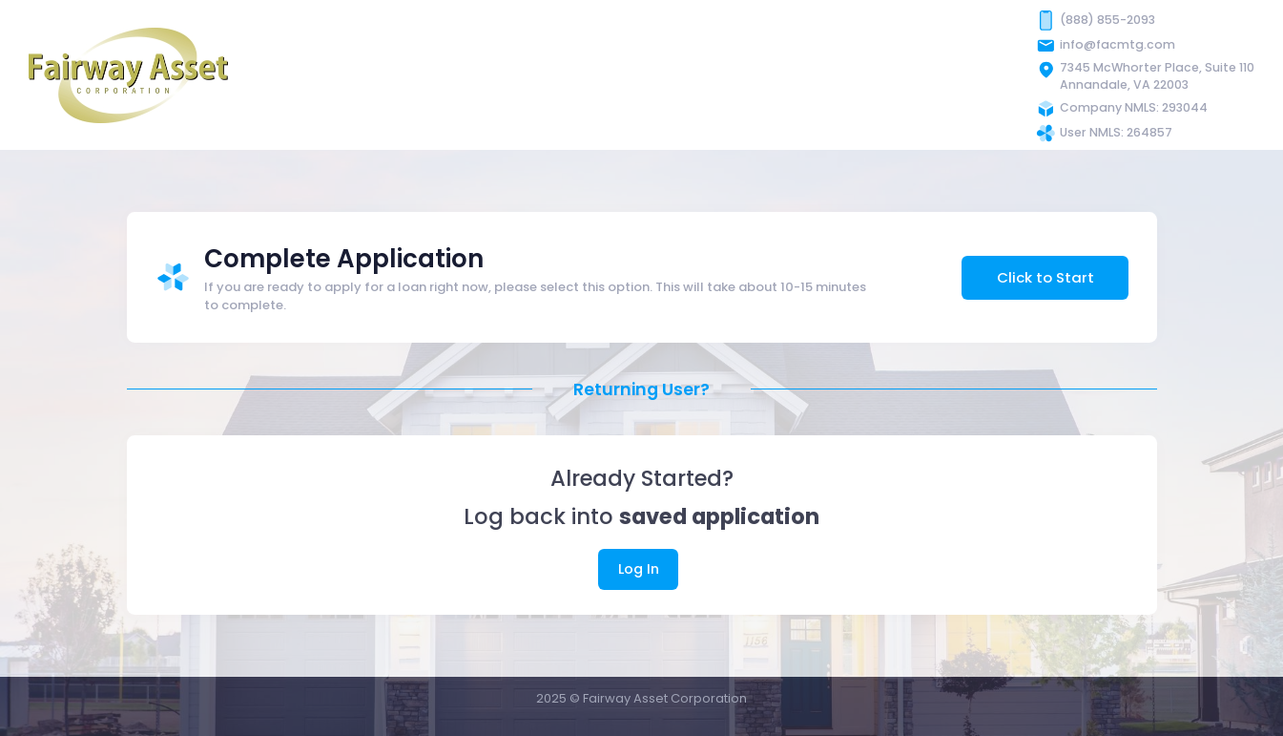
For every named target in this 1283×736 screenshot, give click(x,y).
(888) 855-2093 (1107, 19)
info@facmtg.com (1117, 44)
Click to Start (1045, 277)
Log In (638, 568)
